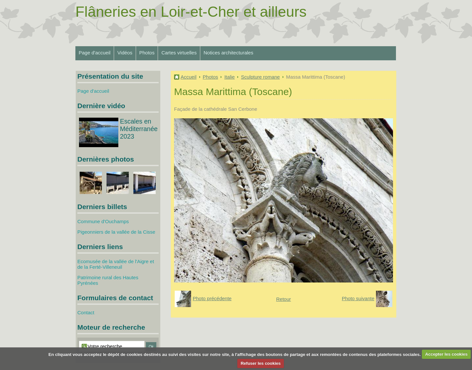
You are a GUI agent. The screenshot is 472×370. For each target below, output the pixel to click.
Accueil (188, 77)
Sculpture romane (260, 77)
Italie (229, 77)
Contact (85, 312)
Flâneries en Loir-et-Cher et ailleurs (190, 11)
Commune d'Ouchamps (103, 221)
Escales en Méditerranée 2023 (139, 129)
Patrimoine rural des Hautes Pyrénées (107, 280)
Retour (283, 299)
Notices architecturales (228, 52)
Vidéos (124, 52)
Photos (147, 52)
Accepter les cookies (446, 354)
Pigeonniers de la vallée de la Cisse (116, 232)
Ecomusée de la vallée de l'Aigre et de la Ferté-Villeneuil (115, 264)
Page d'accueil (94, 52)
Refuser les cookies (261, 363)
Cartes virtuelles (179, 52)
